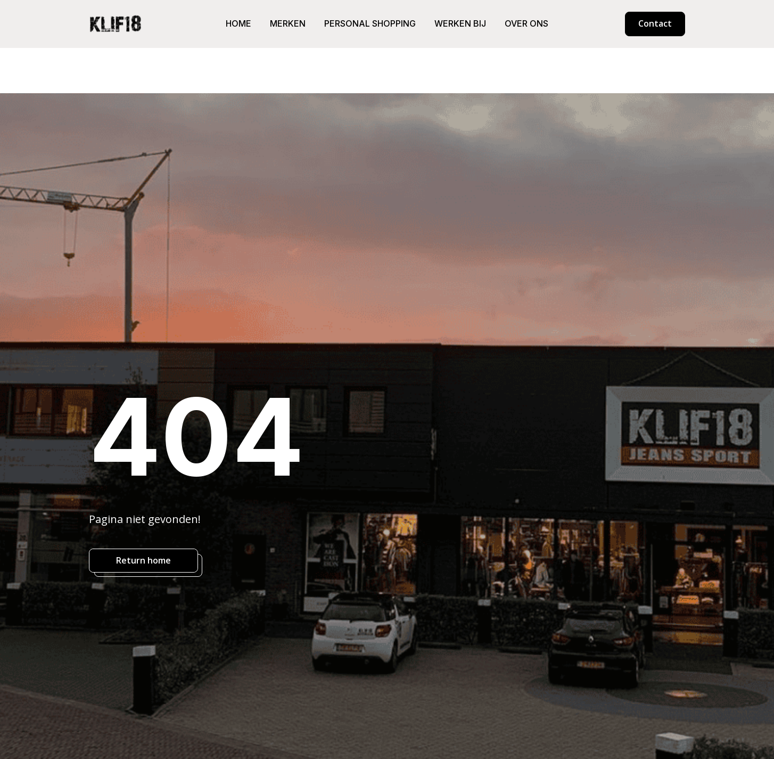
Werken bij (460, 23)
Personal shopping (370, 23)
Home (238, 23)
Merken (288, 23)
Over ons (526, 23)
